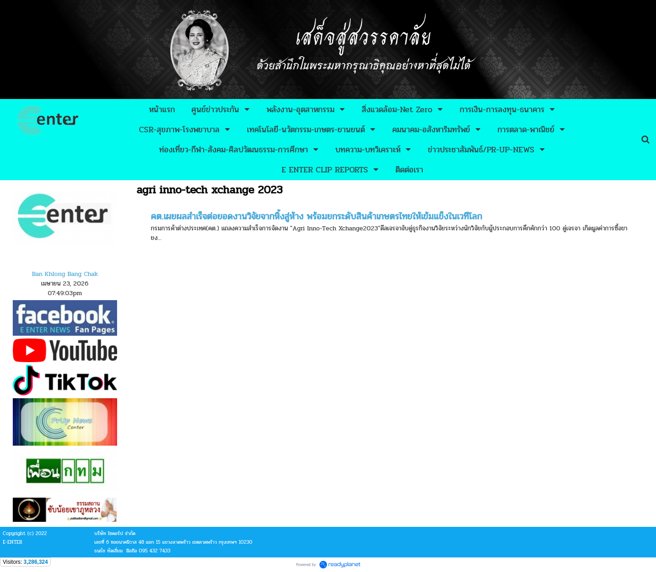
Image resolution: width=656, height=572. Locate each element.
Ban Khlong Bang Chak (65, 274)
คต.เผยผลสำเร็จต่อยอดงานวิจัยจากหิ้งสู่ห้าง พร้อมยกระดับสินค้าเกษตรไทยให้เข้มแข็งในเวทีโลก (316, 216)
